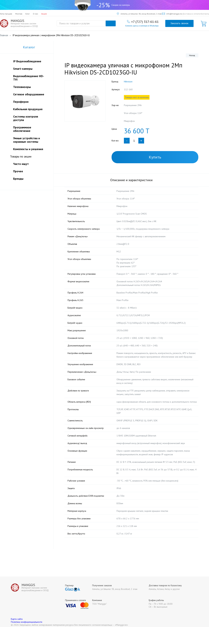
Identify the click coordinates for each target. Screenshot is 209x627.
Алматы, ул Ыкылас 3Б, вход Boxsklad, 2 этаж (139, 13)
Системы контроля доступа (25, 118)
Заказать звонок (179, 23)
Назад (192, 55)
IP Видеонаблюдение (27, 61)
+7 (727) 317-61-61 (145, 21)
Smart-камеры (22, 68)
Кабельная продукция (27, 109)
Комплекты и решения (28, 149)
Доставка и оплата (191, 13)
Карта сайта (17, 615)
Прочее (18, 171)
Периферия (20, 101)
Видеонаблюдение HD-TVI (28, 77)
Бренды (18, 178)
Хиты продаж (6, 14)
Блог (27, 14)
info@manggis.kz (172, 13)
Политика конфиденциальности (26, 618)
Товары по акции (20, 156)
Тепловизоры (22, 87)
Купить (155, 157)
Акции (44, 14)
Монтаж (18, 14)
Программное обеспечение (22, 129)
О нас (35, 14)
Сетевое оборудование (28, 94)
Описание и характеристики (131, 180)
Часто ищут (21, 164)
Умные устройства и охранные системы (26, 139)
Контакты (205, 13)
